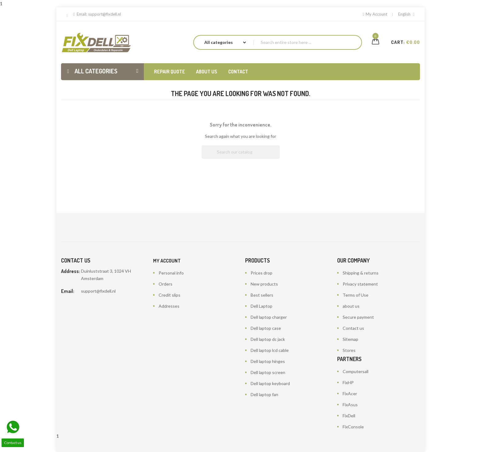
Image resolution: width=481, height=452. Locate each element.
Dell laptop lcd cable (270, 350)
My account (167, 261)
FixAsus (350, 404)
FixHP (348, 382)
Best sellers (262, 295)
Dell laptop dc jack (268, 339)
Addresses (169, 306)
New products (264, 283)
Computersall (355, 371)
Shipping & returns (361, 272)
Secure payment (358, 317)
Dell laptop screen (268, 372)
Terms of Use (355, 295)
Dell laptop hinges (268, 361)
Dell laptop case (266, 328)
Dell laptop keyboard (270, 383)
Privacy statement (360, 283)
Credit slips (169, 295)
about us (351, 306)
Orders (165, 283)
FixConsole (353, 426)
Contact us (353, 328)
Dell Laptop (261, 306)
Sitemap (350, 339)
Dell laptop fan (264, 394)
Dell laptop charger (269, 317)
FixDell (349, 415)
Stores (349, 350)
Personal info (171, 272)
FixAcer (350, 393)
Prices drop (261, 272)
